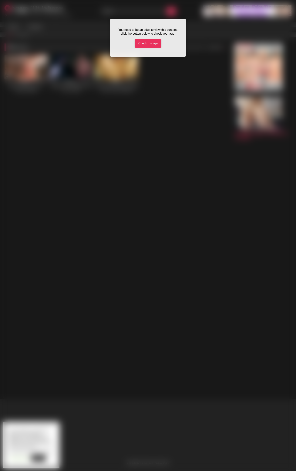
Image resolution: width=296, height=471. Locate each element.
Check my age (148, 43)
